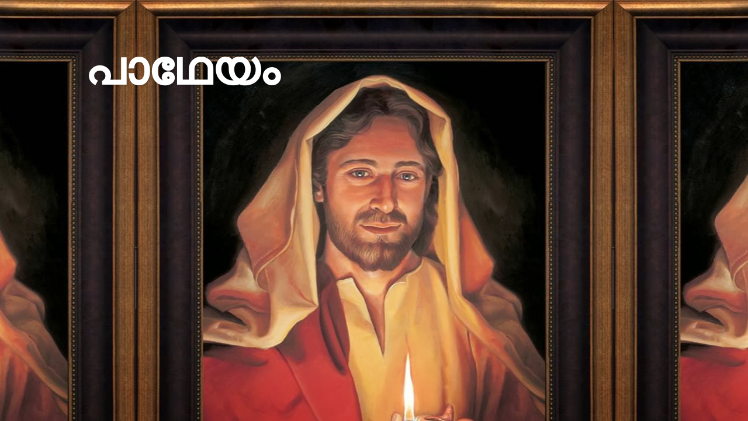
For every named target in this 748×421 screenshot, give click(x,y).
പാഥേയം (182, 69)
